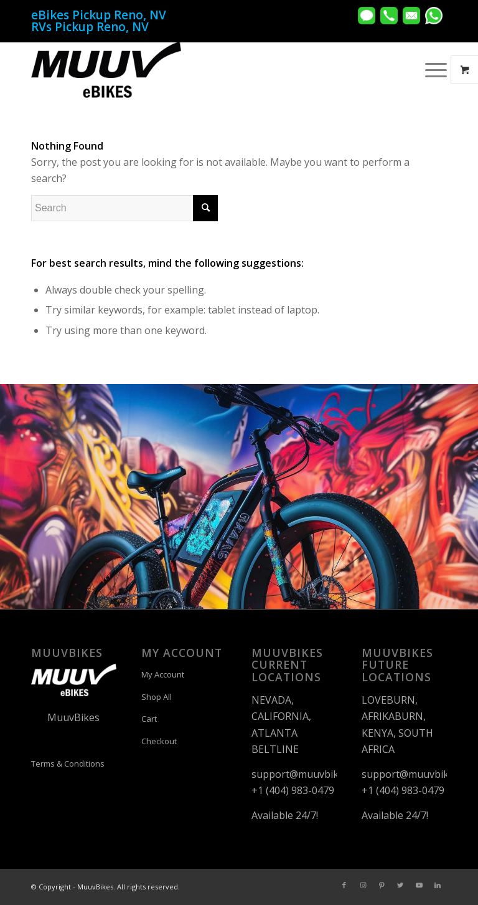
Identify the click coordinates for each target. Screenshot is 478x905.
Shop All (156, 696)
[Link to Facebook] (344, 885)
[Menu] (430, 70)
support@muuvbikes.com (310, 774)
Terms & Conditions (68, 763)
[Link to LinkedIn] (437, 885)
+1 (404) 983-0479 (292, 790)
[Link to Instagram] (363, 885)
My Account (162, 674)
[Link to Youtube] (419, 885)
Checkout (159, 741)
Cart (149, 718)
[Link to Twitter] (400, 885)
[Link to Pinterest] (381, 885)
